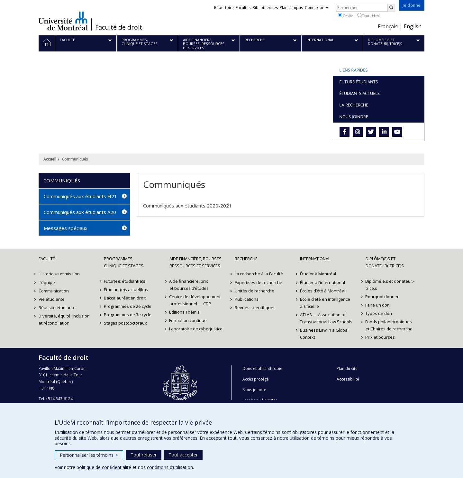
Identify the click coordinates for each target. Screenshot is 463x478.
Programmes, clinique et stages (123, 262)
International (315, 259)
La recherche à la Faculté (259, 274)
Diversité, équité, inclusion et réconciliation (64, 319)
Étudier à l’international (322, 282)
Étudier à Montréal (318, 274)
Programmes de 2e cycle (127, 306)
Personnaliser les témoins (89, 455)
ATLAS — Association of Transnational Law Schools (326, 318)
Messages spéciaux (65, 228)
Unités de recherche (254, 291)
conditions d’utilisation (170, 467)
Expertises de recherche (258, 282)
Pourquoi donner (382, 296)
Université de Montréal (63, 21)
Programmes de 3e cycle (127, 314)
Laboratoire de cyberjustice (196, 329)
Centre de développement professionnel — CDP (195, 300)
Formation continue (188, 320)
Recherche (246, 259)
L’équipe (47, 282)
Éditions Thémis (184, 312)
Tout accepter (183, 455)
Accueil (49, 159)
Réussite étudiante (57, 307)
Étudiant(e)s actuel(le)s (126, 289)
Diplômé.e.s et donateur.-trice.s (390, 284)
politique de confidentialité (104, 467)
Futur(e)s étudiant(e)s (124, 281)
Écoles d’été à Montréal (322, 291)
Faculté (47, 259)
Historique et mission (59, 274)
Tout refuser (144, 455)
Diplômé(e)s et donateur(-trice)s (385, 262)
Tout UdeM (368, 15)
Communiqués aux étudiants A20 (80, 212)
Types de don (379, 313)
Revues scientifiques (255, 307)
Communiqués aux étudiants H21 (80, 196)
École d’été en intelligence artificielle (325, 302)
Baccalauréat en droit (125, 298)
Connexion (316, 7)
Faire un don (378, 305)
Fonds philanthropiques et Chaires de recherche (389, 325)
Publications (247, 299)
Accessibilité (348, 379)
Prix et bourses (380, 337)
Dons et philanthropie (262, 368)
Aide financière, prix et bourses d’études (189, 284)
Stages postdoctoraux (125, 323)
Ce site (345, 15)
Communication (54, 291)
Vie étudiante (52, 299)
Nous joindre (254, 389)
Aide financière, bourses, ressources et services (195, 262)
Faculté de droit (118, 27)
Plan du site (347, 368)
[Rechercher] (391, 8)
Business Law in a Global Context (324, 333)
